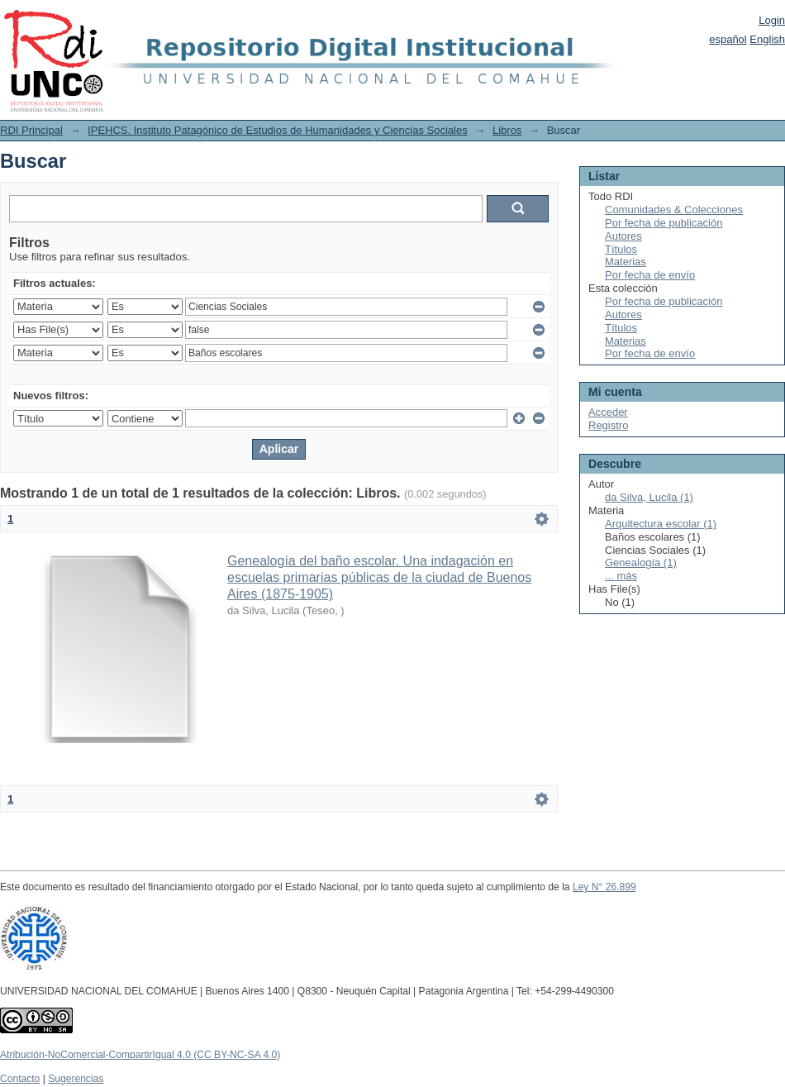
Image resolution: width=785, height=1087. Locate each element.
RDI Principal (31, 130)
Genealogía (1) (641, 562)
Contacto (20, 1079)
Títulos (621, 249)
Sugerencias (75, 1079)
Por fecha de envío (650, 275)
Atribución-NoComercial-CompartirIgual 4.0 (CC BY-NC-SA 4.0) (140, 1055)
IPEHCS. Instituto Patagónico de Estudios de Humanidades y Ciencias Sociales (278, 130)
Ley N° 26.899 (604, 887)
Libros (506, 130)
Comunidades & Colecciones (674, 209)
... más (621, 576)
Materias (625, 261)
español (728, 39)
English (767, 39)
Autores (623, 236)
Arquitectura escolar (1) (660, 523)
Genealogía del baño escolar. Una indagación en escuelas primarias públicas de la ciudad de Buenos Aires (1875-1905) (379, 577)
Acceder (608, 412)
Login (772, 20)
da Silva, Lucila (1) (649, 497)
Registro (608, 425)
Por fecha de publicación (663, 223)
